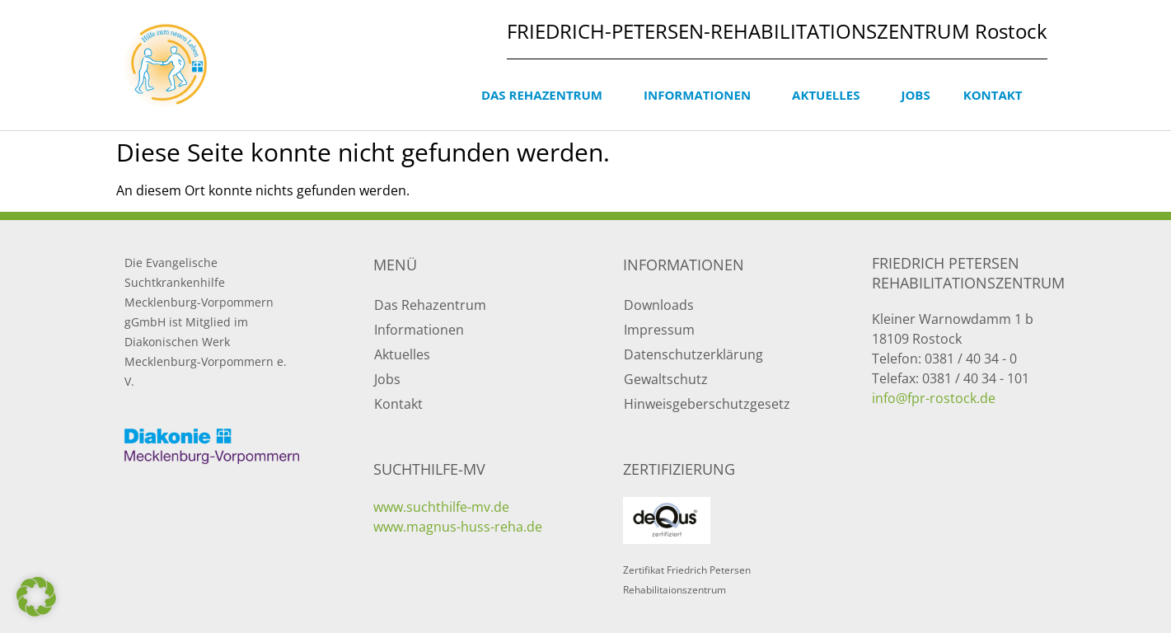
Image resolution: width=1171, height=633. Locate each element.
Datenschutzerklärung (693, 354)
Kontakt (997, 95)
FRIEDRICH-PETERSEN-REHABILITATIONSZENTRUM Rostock (777, 31)
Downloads (659, 305)
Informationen (701, 95)
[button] (36, 596)
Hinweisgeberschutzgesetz (707, 404)
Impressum (659, 330)
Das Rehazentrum (546, 95)
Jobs (915, 95)
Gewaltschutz (666, 379)
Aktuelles (830, 95)
